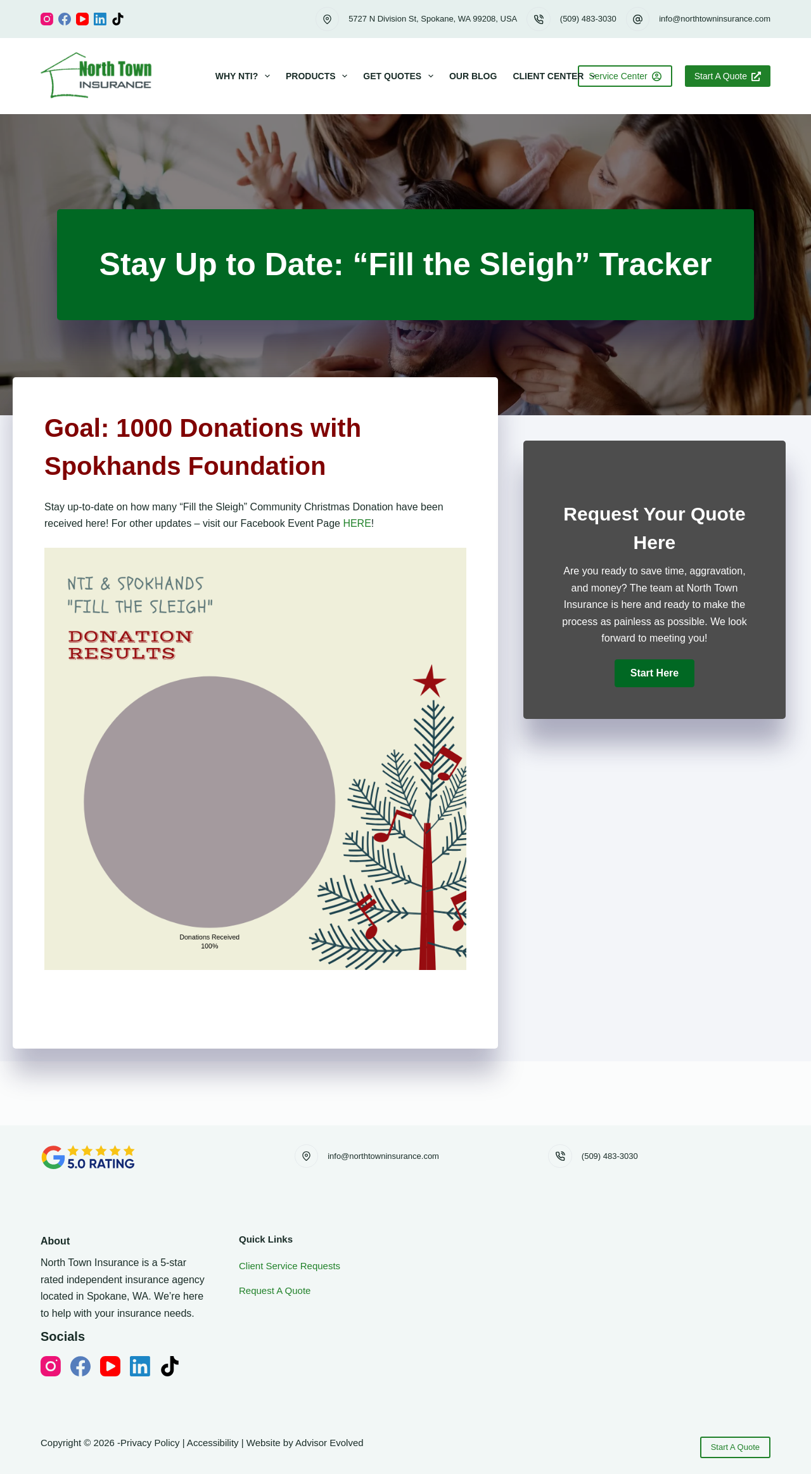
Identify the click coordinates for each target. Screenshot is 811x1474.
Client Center (557, 76)
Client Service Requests (289, 1265)
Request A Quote (274, 1290)
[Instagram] (47, 19)
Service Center (625, 76)
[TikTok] (118, 19)
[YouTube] (82, 19)
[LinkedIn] (100, 19)
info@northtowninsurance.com (714, 18)
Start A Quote (727, 76)
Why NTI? (245, 76)
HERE (357, 523)
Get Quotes (400, 76)
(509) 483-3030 (588, 18)
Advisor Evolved (329, 1442)
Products (319, 76)
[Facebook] (64, 19)
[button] (654, 673)
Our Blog (473, 76)
